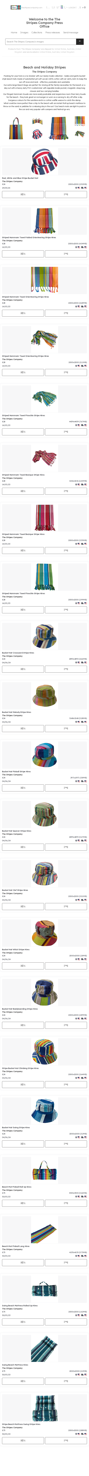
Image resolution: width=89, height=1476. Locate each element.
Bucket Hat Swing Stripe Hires (16, 1127)
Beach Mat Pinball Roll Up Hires (16, 1187)
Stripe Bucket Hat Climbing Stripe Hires (20, 1068)
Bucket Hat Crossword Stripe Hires (18, 653)
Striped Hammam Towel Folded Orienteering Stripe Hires (29, 237)
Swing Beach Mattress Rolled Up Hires (20, 1305)
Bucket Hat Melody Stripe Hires (16, 712)
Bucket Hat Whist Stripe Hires (15, 949)
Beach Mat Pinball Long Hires (15, 1246)
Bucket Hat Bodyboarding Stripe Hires (20, 1009)
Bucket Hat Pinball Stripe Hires (16, 771)
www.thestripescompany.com (29, 7)
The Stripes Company (12, 181)
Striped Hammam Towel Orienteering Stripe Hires (25, 297)
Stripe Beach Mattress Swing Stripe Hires (21, 1424)
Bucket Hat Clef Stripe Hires (15, 890)
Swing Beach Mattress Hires (15, 1365)
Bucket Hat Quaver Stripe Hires (16, 831)
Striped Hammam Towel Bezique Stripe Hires (23, 475)
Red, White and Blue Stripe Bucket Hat (20, 178)
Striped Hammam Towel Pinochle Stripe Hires (23, 415)
